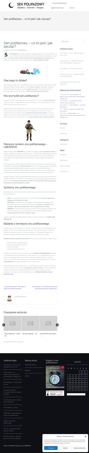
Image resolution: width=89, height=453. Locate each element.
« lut (68, 394)
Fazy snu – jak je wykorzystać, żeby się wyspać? (12, 429)
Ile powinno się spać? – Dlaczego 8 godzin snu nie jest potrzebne (72, 75)
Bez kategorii (63, 144)
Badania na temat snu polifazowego (9, 422)
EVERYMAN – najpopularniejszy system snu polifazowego (12, 414)
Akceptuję (51, 448)
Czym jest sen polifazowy (59, 3)
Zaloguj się (63, 154)
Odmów (65, 448)
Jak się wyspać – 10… (29, 334)
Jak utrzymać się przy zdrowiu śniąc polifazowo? (70, 83)
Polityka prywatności (30, 364)
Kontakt (72, 8)
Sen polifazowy (22, 50)
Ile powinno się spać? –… (48, 335)
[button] (85, 436)
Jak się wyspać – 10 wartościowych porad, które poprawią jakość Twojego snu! (72, 62)
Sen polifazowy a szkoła (10, 407)
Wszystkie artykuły (58, 8)
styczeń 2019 (63, 133)
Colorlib (12, 445)
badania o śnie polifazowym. (42, 253)
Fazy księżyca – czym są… (12, 335)
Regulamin (28, 370)
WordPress (28, 445)
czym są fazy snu (9, 261)
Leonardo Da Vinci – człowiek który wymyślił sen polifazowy (12, 437)
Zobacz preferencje (79, 448)
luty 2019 (62, 128)
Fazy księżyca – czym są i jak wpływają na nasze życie (72, 54)
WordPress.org (64, 171)
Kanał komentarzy (65, 166)
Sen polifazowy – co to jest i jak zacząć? (28, 44)
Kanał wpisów (64, 160)
